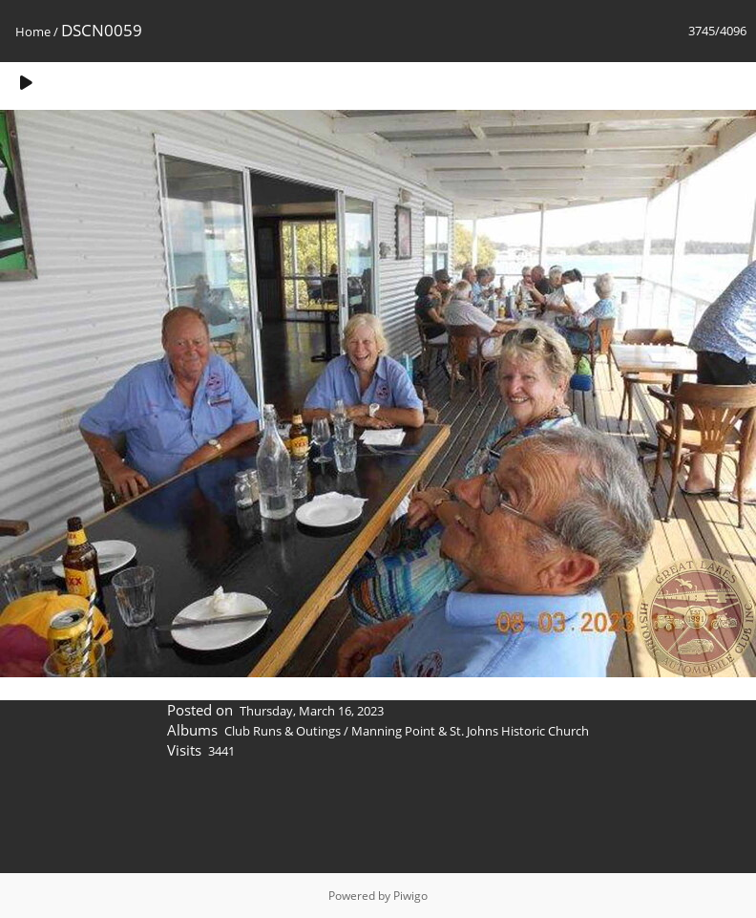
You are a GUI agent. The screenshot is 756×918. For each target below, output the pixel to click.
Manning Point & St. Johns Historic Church (470, 730)
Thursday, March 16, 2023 (312, 710)
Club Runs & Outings (282, 730)
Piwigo (410, 895)
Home (33, 31)
